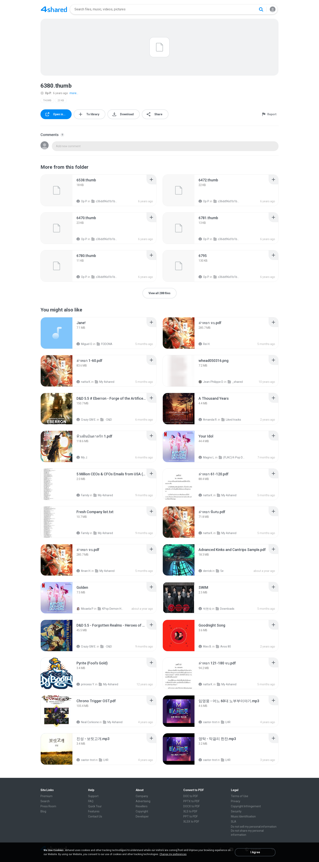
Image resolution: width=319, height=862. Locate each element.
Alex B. (205, 646)
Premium (46, 796)
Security (236, 811)
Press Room (48, 806)
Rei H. (204, 344)
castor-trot (208, 722)
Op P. (45, 93)
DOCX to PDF (191, 806)
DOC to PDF (190, 796)
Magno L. (207, 457)
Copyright (142, 811)
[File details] (56, 190)
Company (142, 796)
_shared (235, 381)
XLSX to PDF (191, 821)
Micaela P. (85, 608)
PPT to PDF (190, 816)
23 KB (61, 100)
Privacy (235, 801)
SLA (233, 821)
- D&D (106, 419)
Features (93, 811)
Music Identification (243, 816)
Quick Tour (95, 806)
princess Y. (85, 684)
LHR (226, 722)
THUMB (47, 100)
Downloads (225, 608)
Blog (43, 811)
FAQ (90, 801)
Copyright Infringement (246, 806)
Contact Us (95, 816)
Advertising (143, 801)
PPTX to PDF (191, 801)
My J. (82, 457)
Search (45, 801)
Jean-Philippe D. (211, 381)
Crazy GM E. (86, 419)
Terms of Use (239, 796)
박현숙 (205, 608)
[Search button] (261, 9)
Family (82, 495)
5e (220, 570)
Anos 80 (223, 646)
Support (93, 796)
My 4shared (104, 381)
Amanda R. (208, 419)
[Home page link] (54, 9)
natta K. (83, 381)
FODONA (104, 344)
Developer (142, 816)
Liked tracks (231, 419)
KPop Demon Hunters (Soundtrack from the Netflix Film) (111, 608)
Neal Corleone (87, 722)
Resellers (141, 806)
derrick (205, 570)
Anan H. (83, 570)
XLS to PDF (190, 811)
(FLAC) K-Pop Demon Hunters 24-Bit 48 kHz (232, 457)
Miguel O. (84, 344)
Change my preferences (173, 854)
